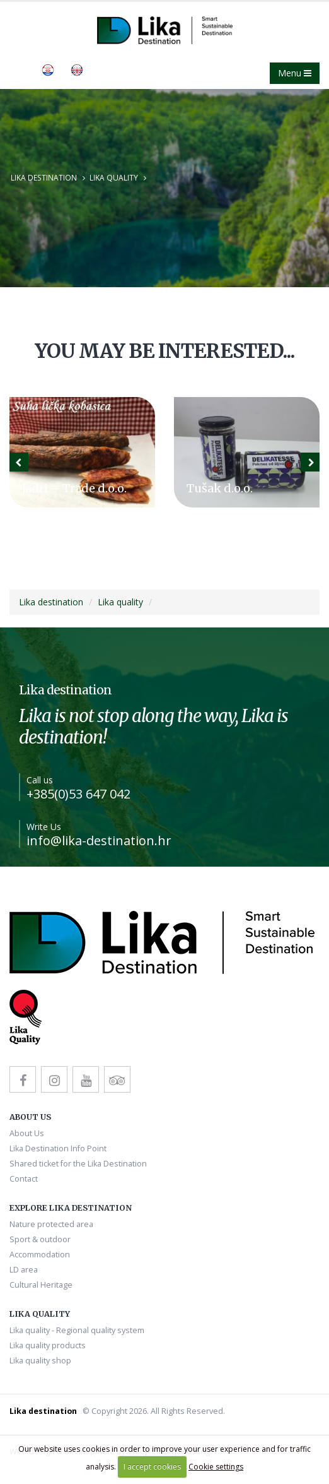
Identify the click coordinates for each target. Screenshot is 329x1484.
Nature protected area (51, 1224)
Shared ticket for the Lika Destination (78, 1163)
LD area (23, 1269)
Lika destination (44, 177)
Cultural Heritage (40, 1284)
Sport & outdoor (40, 1239)
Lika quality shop (40, 1360)
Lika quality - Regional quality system (76, 1330)
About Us (26, 1133)
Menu (294, 73)
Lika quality (113, 177)
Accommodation (39, 1254)
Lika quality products (47, 1345)
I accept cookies (152, 1466)
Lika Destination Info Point (58, 1148)
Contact (23, 1178)
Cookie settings (215, 1466)
